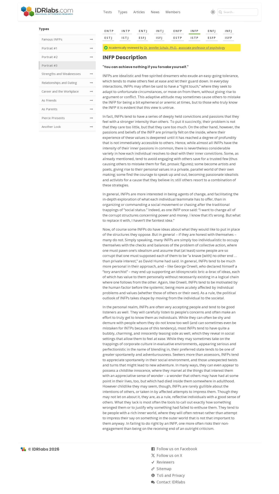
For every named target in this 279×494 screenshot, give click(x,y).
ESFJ (142, 38)
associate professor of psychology (202, 48)
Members (172, 12)
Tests (107, 12)
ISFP (228, 38)
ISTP (195, 38)
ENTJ (143, 31)
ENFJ (212, 31)
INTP (126, 31)
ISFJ (159, 38)
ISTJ (125, 38)
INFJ (228, 31)
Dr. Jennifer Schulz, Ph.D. (160, 48)
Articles (139, 12)
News (155, 12)
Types (122, 12)
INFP (195, 31)
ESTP (177, 38)
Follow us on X (169, 455)
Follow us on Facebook (177, 448)
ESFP (212, 38)
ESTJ (108, 38)
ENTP (109, 31)
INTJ (160, 31)
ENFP (177, 31)
